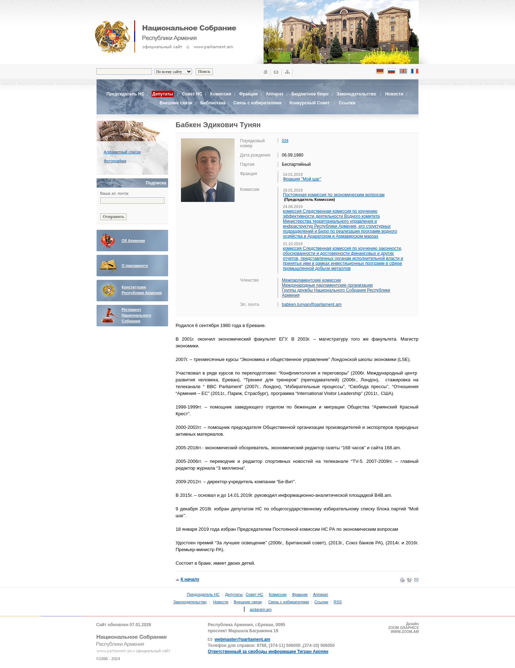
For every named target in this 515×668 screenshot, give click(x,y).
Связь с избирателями (258, 102)
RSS (338, 602)
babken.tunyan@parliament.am (312, 304)
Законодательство (356, 94)
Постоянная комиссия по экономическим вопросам (333, 194)
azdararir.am (260, 609)
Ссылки (347, 102)
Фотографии (115, 161)
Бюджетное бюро (310, 94)
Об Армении (133, 240)
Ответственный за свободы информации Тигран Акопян (268, 651)
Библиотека (212, 102)
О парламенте (135, 265)
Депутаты (233, 594)
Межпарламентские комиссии (311, 280)
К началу (190, 579)
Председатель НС (125, 94)
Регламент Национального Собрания (136, 315)
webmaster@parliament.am (242, 639)
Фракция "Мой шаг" (302, 179)
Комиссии (220, 94)
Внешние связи (176, 102)
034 (285, 140)
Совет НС (192, 94)
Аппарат (275, 94)
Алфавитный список (122, 152)
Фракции (248, 94)
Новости (394, 94)
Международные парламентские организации (327, 285)
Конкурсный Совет (310, 102)
